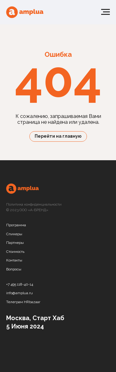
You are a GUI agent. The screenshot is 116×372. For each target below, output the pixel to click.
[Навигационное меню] (105, 12)
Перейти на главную (58, 136)
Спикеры (14, 234)
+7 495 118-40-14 (19, 284)
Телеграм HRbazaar (23, 302)
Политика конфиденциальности (34, 204)
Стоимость (15, 251)
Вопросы (13, 269)
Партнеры (15, 242)
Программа (16, 225)
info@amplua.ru (19, 293)
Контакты (14, 260)
